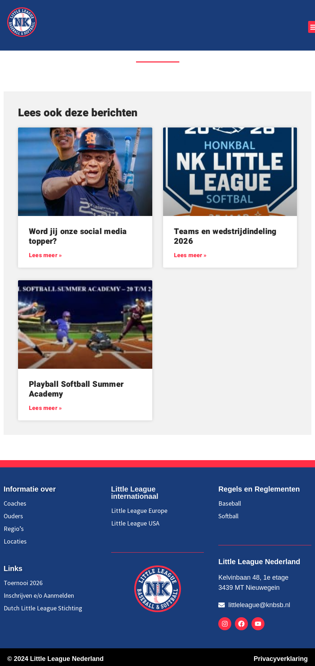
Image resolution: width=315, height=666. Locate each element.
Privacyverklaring (281, 658)
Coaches (15, 503)
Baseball (229, 503)
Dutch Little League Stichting (43, 608)
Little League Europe (139, 510)
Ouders (13, 516)
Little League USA (135, 523)
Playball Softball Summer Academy (76, 389)
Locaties (15, 541)
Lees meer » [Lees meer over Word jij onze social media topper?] (45, 255)
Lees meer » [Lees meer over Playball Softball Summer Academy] (45, 408)
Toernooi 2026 (23, 583)
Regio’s (14, 528)
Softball (228, 516)
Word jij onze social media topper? (78, 236)
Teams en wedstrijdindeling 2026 (225, 236)
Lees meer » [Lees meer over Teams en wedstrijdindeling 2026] (190, 255)
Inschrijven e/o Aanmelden (39, 595)
